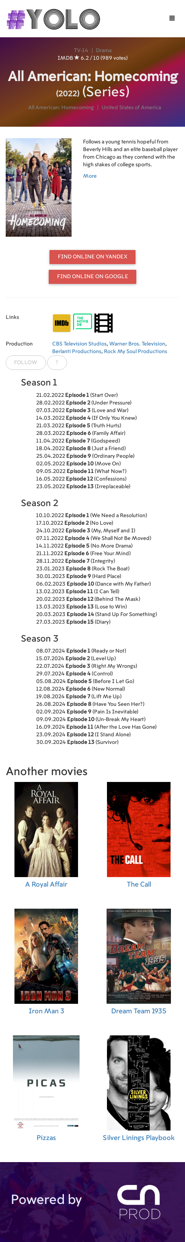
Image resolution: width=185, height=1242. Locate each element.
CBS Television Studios (79, 344)
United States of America (131, 107)
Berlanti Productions (76, 351)
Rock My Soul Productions (135, 351)
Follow (25, 362)
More (90, 176)
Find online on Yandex (93, 257)
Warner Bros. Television (137, 344)
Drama (104, 50)
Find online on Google (92, 276)
